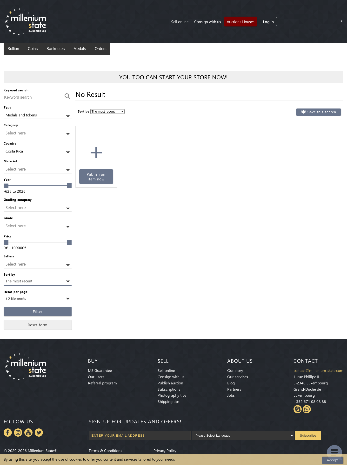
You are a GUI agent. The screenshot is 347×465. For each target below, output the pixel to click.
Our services (237, 376)
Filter (37, 311)
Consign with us (207, 21)
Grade (8, 218)
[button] (38, 115)
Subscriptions (169, 389)
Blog (231, 382)
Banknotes (56, 49)
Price (8, 236)
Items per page (15, 292)
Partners (234, 389)
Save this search (321, 112)
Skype (298, 409)
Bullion (13, 49)
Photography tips (172, 395)
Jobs (231, 395)
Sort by (9, 274)
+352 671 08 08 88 (310, 401)
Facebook (8, 432)
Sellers (9, 256)
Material (10, 161)
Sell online (179, 21)
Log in (268, 21)
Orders (101, 49)
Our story (235, 370)
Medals (79, 49)
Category (11, 125)
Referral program (102, 382)
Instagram (18, 432)
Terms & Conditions (105, 450)
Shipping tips (169, 401)
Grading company (18, 199)
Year (7, 179)
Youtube (28, 432)
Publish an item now (96, 176)
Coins (33, 49)
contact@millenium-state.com (318, 370)
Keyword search (16, 90)
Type (7, 107)
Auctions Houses (240, 21)
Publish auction (170, 382)
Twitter (39, 432)
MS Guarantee (100, 370)
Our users (96, 376)
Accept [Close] (333, 460)
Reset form (37, 324)
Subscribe (308, 435)
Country (10, 143)
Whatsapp (307, 409)
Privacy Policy (164, 450)
